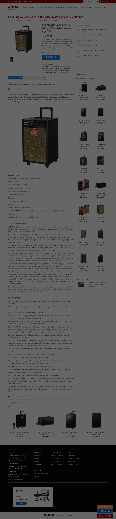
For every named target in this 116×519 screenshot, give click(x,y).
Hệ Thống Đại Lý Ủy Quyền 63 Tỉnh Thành (93, 50)
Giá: (43, 36)
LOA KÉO (54, 7)
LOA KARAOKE (33, 7)
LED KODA (48, 7)
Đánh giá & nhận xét (15, 77)
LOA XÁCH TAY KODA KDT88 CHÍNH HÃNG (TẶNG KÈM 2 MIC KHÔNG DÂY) (100, 169)
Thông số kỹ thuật (39, 77)
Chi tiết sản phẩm (18, 89)
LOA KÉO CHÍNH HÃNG (65, 68)
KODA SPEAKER (75, 7)
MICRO (68, 7)
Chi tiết (27, 77)
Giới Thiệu (25, 7)
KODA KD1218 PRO (52, 66)
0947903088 (28, 1)
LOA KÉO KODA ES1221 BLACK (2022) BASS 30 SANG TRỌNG (100, 243)
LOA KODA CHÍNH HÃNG (63, 72)
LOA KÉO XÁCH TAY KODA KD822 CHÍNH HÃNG (83, 96)
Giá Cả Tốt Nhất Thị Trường (89, 40)
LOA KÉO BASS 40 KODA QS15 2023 (84, 121)
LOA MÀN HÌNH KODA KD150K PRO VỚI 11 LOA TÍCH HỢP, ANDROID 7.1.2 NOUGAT (83, 194)
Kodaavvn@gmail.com (15, 1)
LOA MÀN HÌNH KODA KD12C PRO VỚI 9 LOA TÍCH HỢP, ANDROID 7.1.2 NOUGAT (84, 218)
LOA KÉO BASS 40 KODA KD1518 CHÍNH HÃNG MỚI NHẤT (84, 145)
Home (10, 21)
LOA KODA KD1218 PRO (60, 70)
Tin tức (103, 7)
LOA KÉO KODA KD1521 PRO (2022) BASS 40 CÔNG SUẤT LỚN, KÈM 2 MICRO (83, 267)
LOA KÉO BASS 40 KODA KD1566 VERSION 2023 (101, 121)
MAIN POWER (61, 7)
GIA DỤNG (98, 7)
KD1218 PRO (61, 66)
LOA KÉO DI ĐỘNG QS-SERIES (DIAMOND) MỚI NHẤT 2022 (101, 218)
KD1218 (68, 66)
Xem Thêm (91, 286)
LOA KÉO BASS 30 (54, 68)
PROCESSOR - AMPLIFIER (87, 7)
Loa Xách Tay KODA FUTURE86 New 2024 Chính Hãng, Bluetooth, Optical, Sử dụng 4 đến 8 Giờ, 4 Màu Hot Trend (101, 96)
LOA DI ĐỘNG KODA (47, 70)
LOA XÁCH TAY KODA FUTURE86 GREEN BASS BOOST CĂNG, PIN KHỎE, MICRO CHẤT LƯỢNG (101, 194)
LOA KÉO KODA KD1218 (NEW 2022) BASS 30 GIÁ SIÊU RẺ (100, 267)
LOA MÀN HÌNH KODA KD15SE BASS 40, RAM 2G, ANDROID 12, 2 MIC (101, 145)
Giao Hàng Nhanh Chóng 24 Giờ (90, 56)
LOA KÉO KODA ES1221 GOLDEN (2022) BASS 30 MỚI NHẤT (83, 243)
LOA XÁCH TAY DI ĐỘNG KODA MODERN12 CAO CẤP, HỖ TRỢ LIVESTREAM (84, 169)
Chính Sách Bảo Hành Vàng (89, 45)
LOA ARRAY (41, 7)
